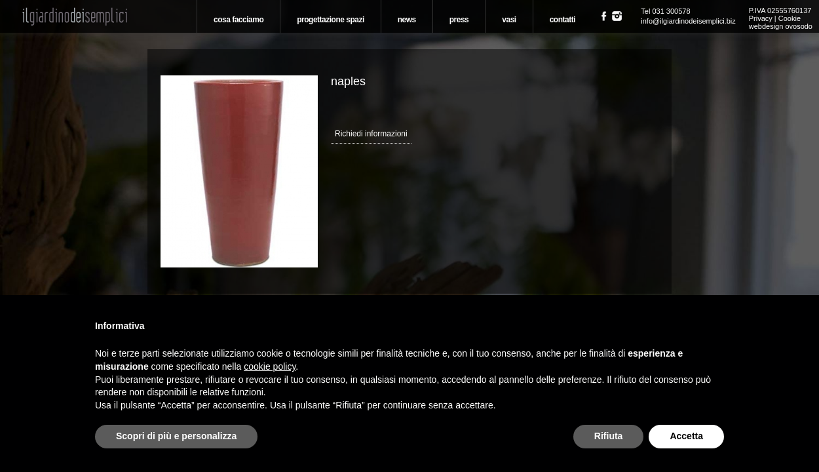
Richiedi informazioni (371, 133)
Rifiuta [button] (608, 436)
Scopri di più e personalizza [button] (176, 436)
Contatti (562, 19)
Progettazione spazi (330, 19)
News (407, 19)
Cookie (789, 18)
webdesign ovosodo (780, 26)
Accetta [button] (686, 436)
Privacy (760, 18)
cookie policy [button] (269, 366)
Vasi (509, 19)
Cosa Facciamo (238, 19)
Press (459, 19)
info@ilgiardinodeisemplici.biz (688, 21)
